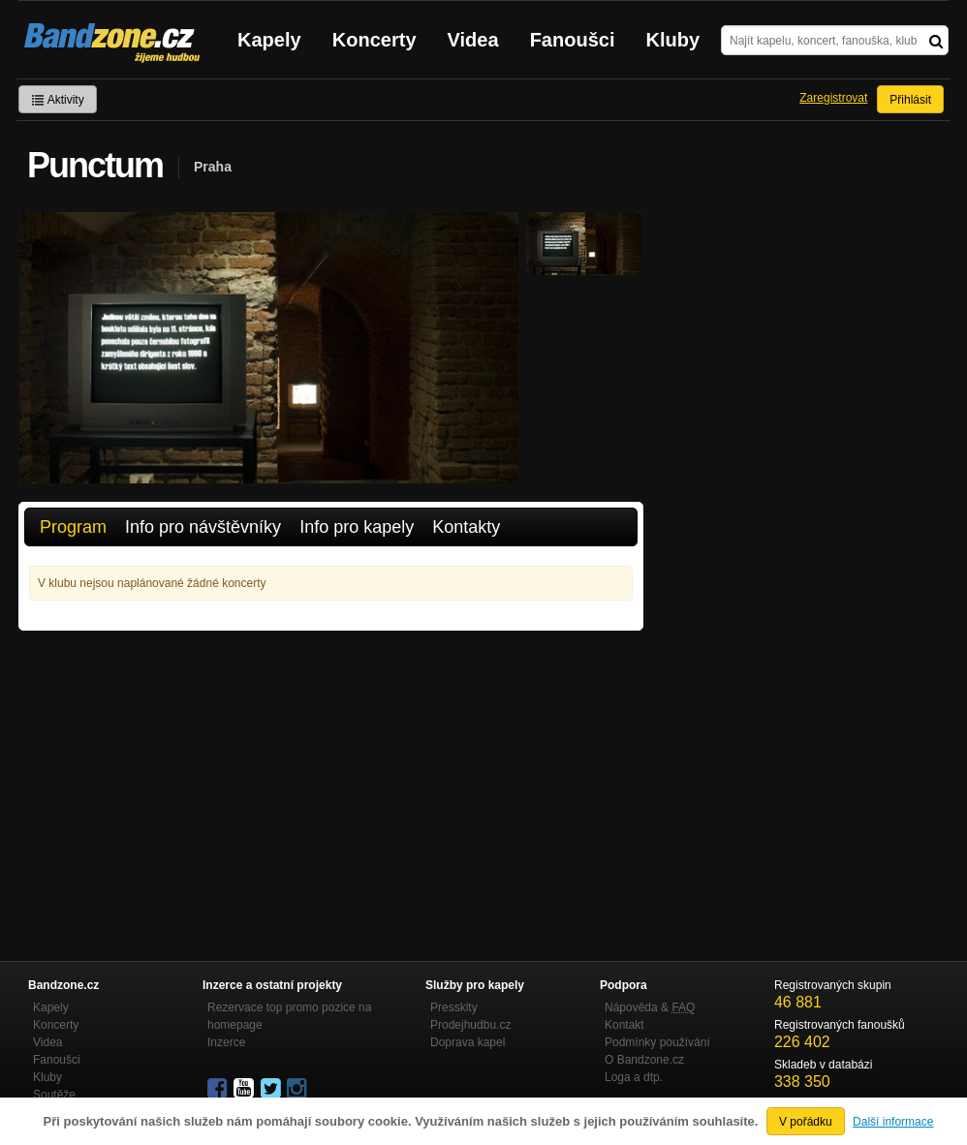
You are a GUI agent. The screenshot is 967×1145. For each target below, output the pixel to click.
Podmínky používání (657, 1042)
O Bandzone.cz (644, 1060)
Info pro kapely (356, 527)
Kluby (673, 39)
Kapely (269, 39)
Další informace (893, 1122)
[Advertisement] (330, 776)
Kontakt (624, 1025)
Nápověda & (650, 1007)
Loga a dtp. (634, 1077)
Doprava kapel (467, 1042)
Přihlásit (910, 100)
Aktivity (57, 100)
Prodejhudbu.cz (470, 1025)
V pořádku (805, 1122)
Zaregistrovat (833, 98)
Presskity (454, 1007)
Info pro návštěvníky (203, 527)
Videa (473, 39)
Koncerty (374, 39)
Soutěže (54, 1094)
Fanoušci (572, 39)
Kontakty (466, 527)
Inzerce (226, 1042)
